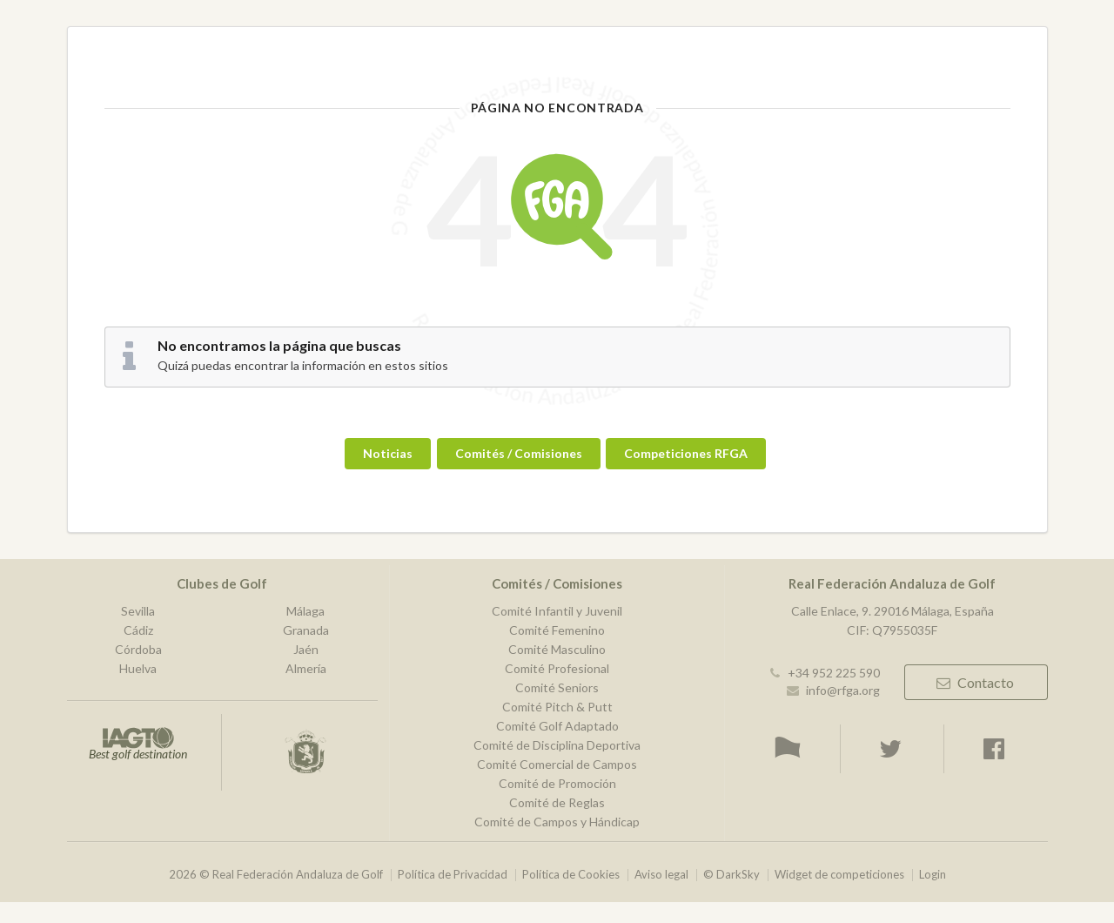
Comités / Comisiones (518, 453)
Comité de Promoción (557, 783)
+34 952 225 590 (834, 672)
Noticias (388, 453)
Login (932, 874)
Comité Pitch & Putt (557, 706)
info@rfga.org (843, 690)
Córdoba (138, 649)
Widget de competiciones (839, 874)
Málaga (305, 611)
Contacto (974, 682)
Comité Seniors (557, 687)
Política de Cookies (571, 874)
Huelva (138, 668)
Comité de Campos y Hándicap (557, 821)
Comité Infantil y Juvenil (557, 611)
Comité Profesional (557, 668)
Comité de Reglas (557, 802)
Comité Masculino (557, 649)
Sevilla (138, 611)
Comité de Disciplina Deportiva (557, 745)
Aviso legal (661, 874)
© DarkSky (731, 874)
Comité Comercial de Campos (557, 764)
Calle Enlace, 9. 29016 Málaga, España (892, 611)
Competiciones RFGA (686, 453)
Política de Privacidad (452, 874)
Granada (306, 630)
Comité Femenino (557, 630)
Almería (305, 668)
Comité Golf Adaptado (557, 725)
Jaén (306, 649)
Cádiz (138, 630)
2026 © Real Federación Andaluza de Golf (276, 874)
